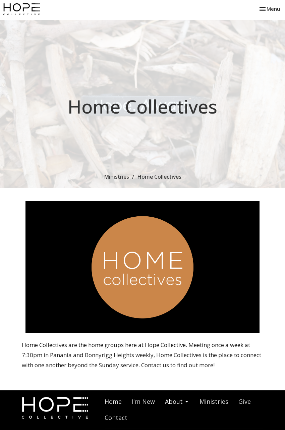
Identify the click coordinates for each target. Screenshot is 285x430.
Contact (116, 418)
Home (113, 401)
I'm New (143, 401)
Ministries (116, 176)
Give (244, 401)
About (177, 401)
